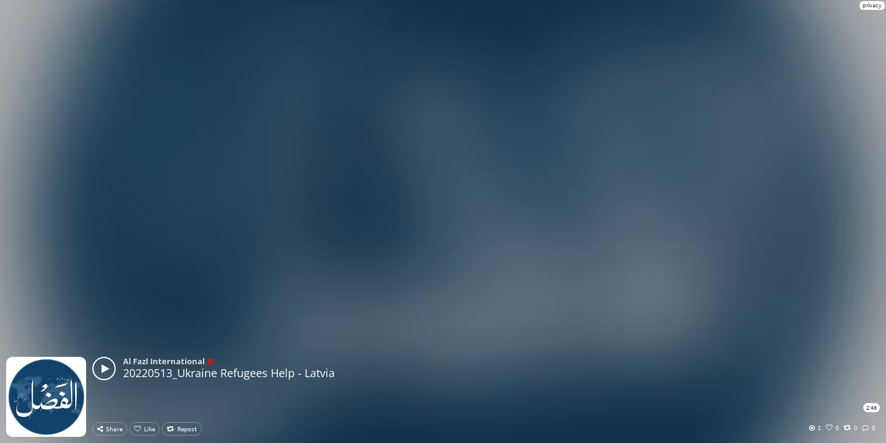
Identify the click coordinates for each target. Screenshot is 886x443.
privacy (872, 5)
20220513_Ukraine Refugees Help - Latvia (229, 372)
